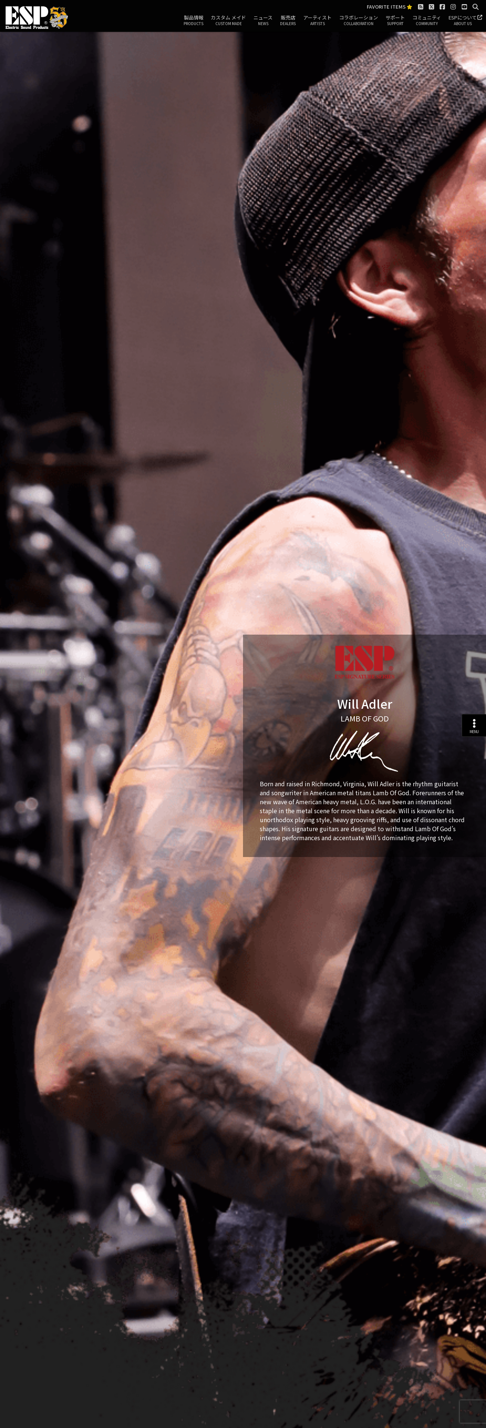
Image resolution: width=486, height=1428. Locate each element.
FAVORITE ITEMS (389, 7)
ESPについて (463, 20)
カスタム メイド (228, 20)
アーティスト (317, 20)
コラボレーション (358, 20)
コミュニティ (426, 20)
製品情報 (193, 20)
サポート (395, 20)
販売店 (288, 20)
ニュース (263, 20)
